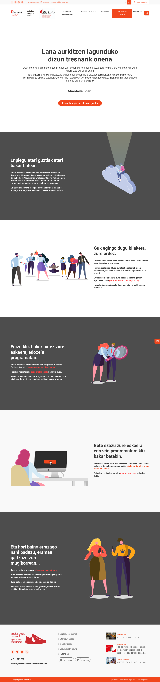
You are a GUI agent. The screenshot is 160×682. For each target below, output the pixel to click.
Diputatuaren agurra (67, 649)
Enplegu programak (67, 634)
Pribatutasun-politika (128, 680)
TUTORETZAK (105, 11)
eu (129, 2)
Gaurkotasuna (65, 644)
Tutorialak (63, 654)
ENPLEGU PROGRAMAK (68, 13)
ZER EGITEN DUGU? (122, 13)
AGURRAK (137, 11)
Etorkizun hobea (66, 639)
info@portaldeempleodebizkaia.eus (54, 2)
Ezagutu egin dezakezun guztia (80, 103)
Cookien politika (143, 680)
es (125, 2)
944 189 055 (33, 2)
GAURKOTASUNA (88, 11)
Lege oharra (114, 680)
